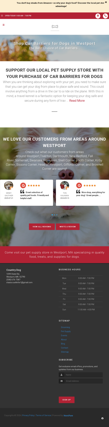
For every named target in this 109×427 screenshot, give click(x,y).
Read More (77, 100)
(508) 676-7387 (13, 279)
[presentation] (74, 388)
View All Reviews (42, 226)
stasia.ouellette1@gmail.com (19, 282)
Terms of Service (43, 415)
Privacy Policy (28, 415)
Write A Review (68, 226)
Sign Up (66, 399)
